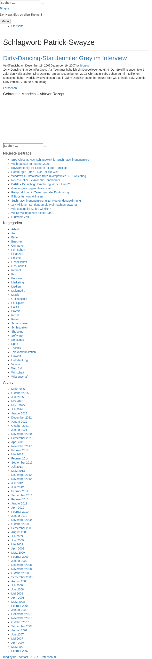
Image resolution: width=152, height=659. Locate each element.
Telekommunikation (23, 352)
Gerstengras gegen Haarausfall (31, 188)
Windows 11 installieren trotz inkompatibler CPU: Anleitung (48, 176)
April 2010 (17, 507)
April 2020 (17, 442)
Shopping (17, 331)
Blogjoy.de (9, 657)
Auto (14, 233)
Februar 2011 (20, 499)
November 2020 (21, 434)
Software (17, 335)
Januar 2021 (19, 429)
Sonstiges (17, 339)
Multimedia (18, 290)
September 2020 (22, 438)
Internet (16, 270)
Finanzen (17, 253)
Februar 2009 (20, 556)
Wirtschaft (17, 372)
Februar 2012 (20, 491)
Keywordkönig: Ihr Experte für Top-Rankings (39, 167)
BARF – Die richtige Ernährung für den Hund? (40, 184)
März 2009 (18, 552)
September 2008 (22, 577)
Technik (16, 348)
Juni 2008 (17, 589)
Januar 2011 (19, 503)
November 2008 (21, 569)
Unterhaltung (19, 360)
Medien (16, 286)
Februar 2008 (20, 605)
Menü (5, 21)
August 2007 (19, 630)
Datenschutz (49, 657)
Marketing (17, 282)
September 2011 (22, 495)
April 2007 (17, 642)
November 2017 (21, 446)
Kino (14, 274)
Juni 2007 (17, 634)
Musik (15, 294)
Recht (15, 315)
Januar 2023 (19, 413)
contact (23, 657)
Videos (15, 364)
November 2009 (21, 519)
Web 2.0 (16, 368)
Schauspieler (19, 323)
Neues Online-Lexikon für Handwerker (35, 180)
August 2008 (19, 581)
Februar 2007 (20, 650)
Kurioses (16, 278)
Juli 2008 (17, 585)
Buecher (16, 241)
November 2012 (21, 479)
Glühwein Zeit (20, 217)
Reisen (15, 319)
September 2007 (22, 626)
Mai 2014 (17, 454)
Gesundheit (18, 266)
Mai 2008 (17, 593)
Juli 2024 (17, 409)
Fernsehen (10, 88)
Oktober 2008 (20, 573)
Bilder (15, 237)
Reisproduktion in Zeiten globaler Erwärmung (40, 192)
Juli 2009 (17, 536)
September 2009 (22, 528)
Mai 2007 (17, 638)
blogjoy (84, 65)
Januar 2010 (19, 515)
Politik (15, 307)
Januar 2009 (19, 560)
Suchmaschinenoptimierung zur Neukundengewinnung (46, 200)
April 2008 (17, 597)
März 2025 (18, 405)
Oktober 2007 (20, 622)
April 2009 (17, 548)
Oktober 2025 (20, 393)
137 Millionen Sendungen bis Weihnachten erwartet (44, 204)
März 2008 (18, 601)
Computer (17, 245)
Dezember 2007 (21, 614)
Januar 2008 (19, 610)
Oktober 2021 (20, 425)
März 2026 (18, 388)
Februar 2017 (20, 450)
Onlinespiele (19, 298)
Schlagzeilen (19, 327)
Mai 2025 (17, 401)
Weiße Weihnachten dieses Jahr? (32, 212)
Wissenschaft (19, 376)
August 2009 (19, 532)
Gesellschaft (19, 262)
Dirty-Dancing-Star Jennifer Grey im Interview (65, 58)
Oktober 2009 (20, 524)
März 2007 (18, 646)
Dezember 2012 (21, 474)
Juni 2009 (17, 540)
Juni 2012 (17, 487)
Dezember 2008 (21, 564)
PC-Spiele (17, 303)
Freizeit (16, 258)
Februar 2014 (20, 458)
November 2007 (21, 618)
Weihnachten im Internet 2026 (30, 163)
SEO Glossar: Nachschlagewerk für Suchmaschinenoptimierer (50, 159)
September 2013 (22, 462)
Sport (14, 343)
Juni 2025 (17, 397)
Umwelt (16, 356)
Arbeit (15, 229)
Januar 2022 (19, 421)
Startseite (17, 26)
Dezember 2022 (21, 417)
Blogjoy (4, 8)
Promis (15, 311)
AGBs (34, 657)
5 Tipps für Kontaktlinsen (27, 196)
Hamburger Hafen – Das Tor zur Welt (34, 172)
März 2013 (18, 470)
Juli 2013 (17, 466)
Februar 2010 (20, 511)
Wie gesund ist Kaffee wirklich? (31, 208)
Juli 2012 (17, 483)
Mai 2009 (17, 544)
